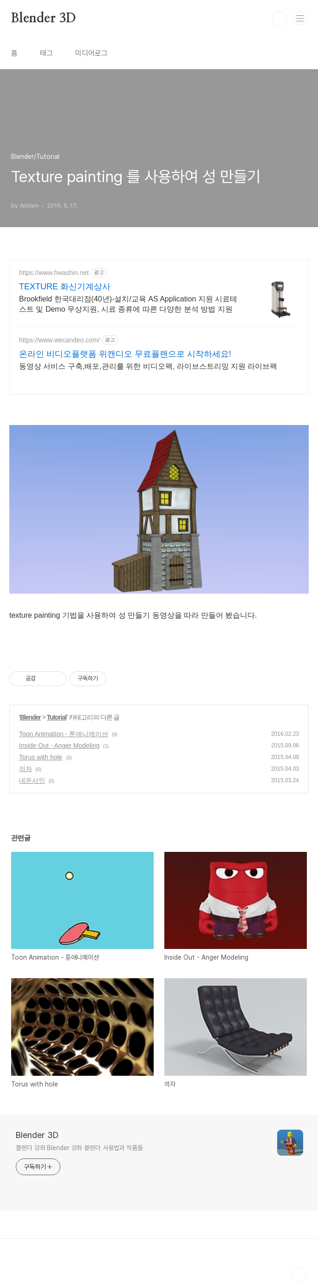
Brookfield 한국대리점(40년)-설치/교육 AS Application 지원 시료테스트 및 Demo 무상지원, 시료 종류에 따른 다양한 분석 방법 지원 (128, 304)
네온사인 (32, 780)
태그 (46, 53)
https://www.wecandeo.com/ (59, 340)
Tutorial (56, 717)
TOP (299, 1274)
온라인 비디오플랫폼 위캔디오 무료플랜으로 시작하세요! (125, 354)
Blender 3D (43, 18)
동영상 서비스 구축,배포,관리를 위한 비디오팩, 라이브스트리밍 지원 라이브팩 (148, 366)
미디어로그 (91, 53)
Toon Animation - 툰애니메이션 (63, 734)
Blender (30, 717)
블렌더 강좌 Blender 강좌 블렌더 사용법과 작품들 (79, 1147)
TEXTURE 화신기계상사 (64, 286)
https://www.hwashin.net (54, 272)
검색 (279, 19)
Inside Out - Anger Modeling (59, 745)
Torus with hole (40, 757)
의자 (25, 768)
